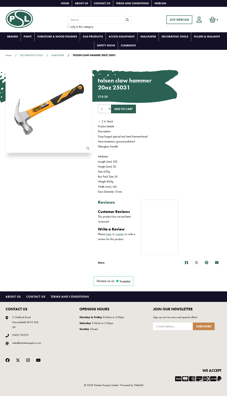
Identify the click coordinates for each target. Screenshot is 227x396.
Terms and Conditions (132, 3)
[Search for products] (99, 19)
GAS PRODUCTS (93, 36)
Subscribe (203, 326)
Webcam (160, 3)
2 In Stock (105, 121)
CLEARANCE (128, 45)
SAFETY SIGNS (106, 45)
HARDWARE (57, 55)
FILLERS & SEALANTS (207, 36)
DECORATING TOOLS (175, 36)
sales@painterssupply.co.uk (26, 343)
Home (65, 3)
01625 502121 (20, 335)
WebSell (138, 385)
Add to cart (123, 109)
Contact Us (102, 3)
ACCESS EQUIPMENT (122, 36)
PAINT (28, 36)
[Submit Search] (127, 19)
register (119, 234)
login (109, 234)
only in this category (80, 27)
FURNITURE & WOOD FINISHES (57, 36)
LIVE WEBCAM (179, 20)
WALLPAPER (148, 36)
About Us (81, 3)
